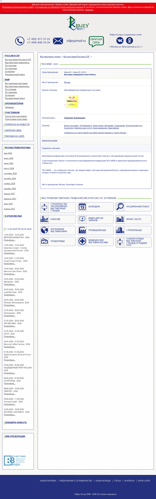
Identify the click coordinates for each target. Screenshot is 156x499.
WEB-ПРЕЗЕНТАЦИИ (15, 436)
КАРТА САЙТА (144, 481)
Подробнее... (9, 240)
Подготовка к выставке (16, 119)
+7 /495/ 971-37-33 (38, 39)
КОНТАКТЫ (129, 481)
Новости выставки (49, 141)
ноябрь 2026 (9, 184)
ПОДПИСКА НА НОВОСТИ (17, 125)
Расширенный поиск (15, 75)
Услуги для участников (16, 116)
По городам (10, 66)
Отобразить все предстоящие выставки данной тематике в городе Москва (95, 133)
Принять (89, 10)
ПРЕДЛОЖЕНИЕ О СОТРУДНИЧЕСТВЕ (76, 481)
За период (10, 72)
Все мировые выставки (16, 84)
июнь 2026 (8, 158)
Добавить (9, 107)
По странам (10, 89)
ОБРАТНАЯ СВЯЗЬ (13, 131)
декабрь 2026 (10, 189)
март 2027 (8, 204)
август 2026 (9, 168)
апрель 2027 (9, 209)
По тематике (11, 69)
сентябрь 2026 (10, 174)
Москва (67, 82)
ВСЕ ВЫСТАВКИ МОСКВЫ (18, 148)
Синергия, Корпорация (74, 118)
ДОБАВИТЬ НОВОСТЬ (16, 423)
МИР (7, 80)
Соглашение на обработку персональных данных (59, 7)
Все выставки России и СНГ (18, 60)
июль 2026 (8, 163)
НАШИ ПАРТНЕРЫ (48, 481)
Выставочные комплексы (17, 63)
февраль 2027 (10, 199)
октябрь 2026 (10, 179)
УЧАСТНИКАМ (12, 113)
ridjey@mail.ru (76, 41)
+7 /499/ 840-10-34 (38, 42)
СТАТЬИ (117, 481)
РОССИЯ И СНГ (12, 56)
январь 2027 (9, 194)
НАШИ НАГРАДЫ (103, 481)
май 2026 (8, 153)
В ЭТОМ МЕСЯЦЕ (13, 216)
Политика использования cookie (18, 7)
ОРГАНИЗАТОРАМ (14, 104)
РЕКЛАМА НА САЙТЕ (14, 136)
